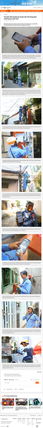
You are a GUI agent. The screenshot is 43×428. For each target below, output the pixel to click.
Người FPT (12, 11)
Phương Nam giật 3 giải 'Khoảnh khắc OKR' (12, 374)
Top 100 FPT (38, 421)
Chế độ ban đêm (39, 11)
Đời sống (23, 420)
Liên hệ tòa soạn (4, 414)
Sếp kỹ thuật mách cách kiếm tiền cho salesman (13, 375)
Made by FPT (19, 420)
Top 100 (29, 11)
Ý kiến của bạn (21, 382)
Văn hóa (14, 11)
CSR (35, 10)
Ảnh (32, 420)
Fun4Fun (28, 420)
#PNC (16, 388)
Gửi (37, 382)
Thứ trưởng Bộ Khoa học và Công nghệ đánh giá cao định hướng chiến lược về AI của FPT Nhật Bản (21, 407)
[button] (41, 402)
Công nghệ (8, 11)
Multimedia (21, 10)
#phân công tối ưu (10, 388)
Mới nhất (16, 379)
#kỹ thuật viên (21, 388)
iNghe (33, 10)
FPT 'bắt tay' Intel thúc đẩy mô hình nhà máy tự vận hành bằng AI (35, 406)
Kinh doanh (4, 11)
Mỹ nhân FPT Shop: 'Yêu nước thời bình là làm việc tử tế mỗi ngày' (7, 406)
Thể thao (17, 11)
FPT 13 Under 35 (26, 11)
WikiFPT (32, 423)
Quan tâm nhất (11, 379)
